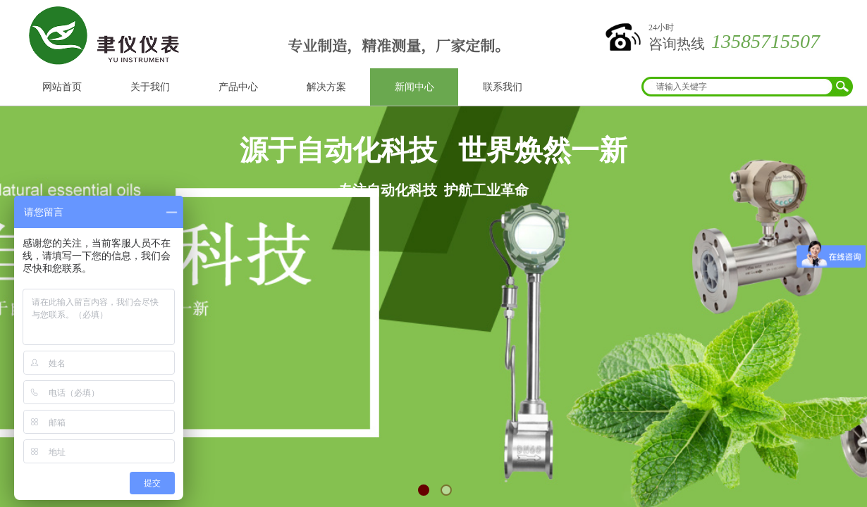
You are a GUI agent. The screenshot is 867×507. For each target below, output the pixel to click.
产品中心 (238, 87)
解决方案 (326, 87)
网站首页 (62, 87)
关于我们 (150, 87)
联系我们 (502, 87)
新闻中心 (414, 87)
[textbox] (738, 86)
